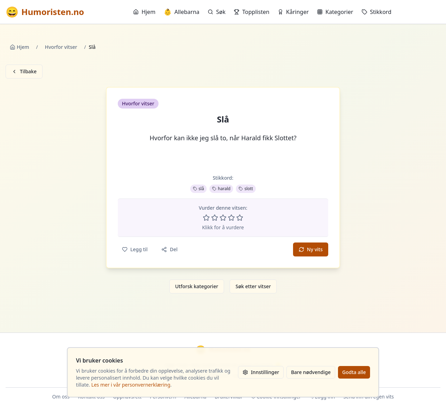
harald (221, 189)
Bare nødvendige (311, 372)
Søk (216, 12)
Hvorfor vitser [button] (138, 103)
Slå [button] (223, 119)
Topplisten (251, 12)
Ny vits (311, 249)
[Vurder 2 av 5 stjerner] (215, 218)
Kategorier (335, 12)
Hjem (144, 12)
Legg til (134, 249)
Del (169, 249)
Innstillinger (261, 372)
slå (198, 189)
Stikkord (377, 12)
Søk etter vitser (253, 286)
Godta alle (354, 372)
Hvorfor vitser (61, 47)
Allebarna (181, 12)
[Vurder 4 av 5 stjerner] (231, 218)
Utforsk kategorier (196, 286)
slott (246, 189)
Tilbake (24, 71)
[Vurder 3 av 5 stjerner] (223, 218)
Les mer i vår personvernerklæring (130, 384)
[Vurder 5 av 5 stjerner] (240, 218)
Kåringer (293, 12)
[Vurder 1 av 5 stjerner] (206, 218)
